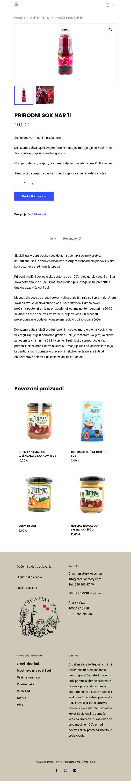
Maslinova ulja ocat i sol (34, 670)
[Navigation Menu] (115, 5)
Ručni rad (23, 691)
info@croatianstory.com (85, 579)
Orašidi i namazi (40, 17)
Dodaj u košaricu (34, 196)
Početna (19, 17)
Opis (53, 238)
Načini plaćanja (27, 587)
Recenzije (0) (72, 238)
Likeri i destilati (28, 663)
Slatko (21, 698)
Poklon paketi (26, 684)
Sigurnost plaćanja (29, 577)
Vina (20, 705)
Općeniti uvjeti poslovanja (34, 566)
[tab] (52, 238)
